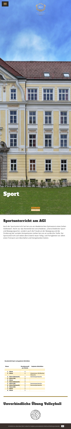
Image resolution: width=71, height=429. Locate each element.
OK (62, 426)
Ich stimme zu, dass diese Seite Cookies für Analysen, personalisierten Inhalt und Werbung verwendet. (34, 426)
